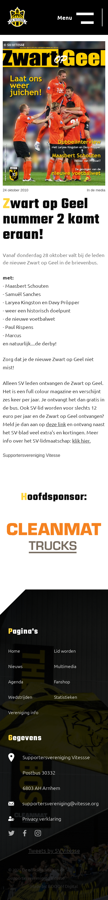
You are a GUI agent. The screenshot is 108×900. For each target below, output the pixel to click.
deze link (56, 424)
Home (14, 651)
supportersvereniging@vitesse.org (60, 803)
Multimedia (65, 666)
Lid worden (65, 651)
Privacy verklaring (41, 818)
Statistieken (65, 697)
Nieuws (15, 666)
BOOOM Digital (62, 886)
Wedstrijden (20, 697)
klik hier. (81, 440)
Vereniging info (23, 712)
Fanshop (62, 681)
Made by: (38, 886)
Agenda (15, 681)
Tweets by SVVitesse (54, 850)
